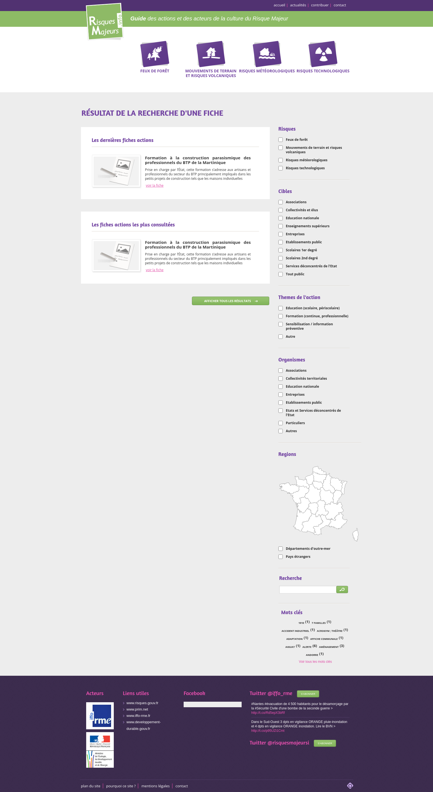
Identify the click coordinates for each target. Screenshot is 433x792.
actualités (298, 4)
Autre (290, 336)
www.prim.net (137, 709)
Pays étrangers (298, 557)
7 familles (319, 623)
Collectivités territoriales (306, 378)
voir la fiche (154, 185)
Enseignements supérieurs (307, 226)
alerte (306, 647)
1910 (301, 623)
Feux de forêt (297, 140)
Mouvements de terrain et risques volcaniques (314, 150)
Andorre (312, 655)
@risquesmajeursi (288, 742)
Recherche (409, 58)
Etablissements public (304, 242)
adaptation (294, 639)
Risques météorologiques (307, 160)
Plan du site (91, 785)
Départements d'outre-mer (308, 549)
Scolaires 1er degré (301, 250)
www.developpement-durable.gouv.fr (143, 725)
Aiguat (290, 647)
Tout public (295, 274)
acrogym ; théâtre (329, 631)
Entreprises (295, 234)
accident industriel (295, 631)
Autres (291, 431)
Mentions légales (155, 785)
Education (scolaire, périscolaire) (313, 308)
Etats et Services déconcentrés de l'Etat (313, 412)
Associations (296, 202)
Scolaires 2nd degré (302, 258)
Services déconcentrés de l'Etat (311, 266)
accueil (279, 4)
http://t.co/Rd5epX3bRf (268, 713)
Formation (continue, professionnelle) (317, 316)
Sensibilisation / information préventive (309, 326)
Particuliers (295, 423)
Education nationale (302, 218)
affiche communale (323, 639)
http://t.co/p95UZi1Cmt (267, 731)
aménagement (329, 647)
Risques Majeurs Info (104, 20)
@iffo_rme (280, 693)
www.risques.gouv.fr (142, 703)
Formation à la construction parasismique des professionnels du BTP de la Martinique (198, 160)
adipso (350, 786)
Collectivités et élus (302, 210)
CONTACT (182, 785)
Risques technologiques (305, 168)
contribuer (320, 4)
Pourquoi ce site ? (121, 785)
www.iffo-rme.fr (138, 716)
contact (340, 4)
